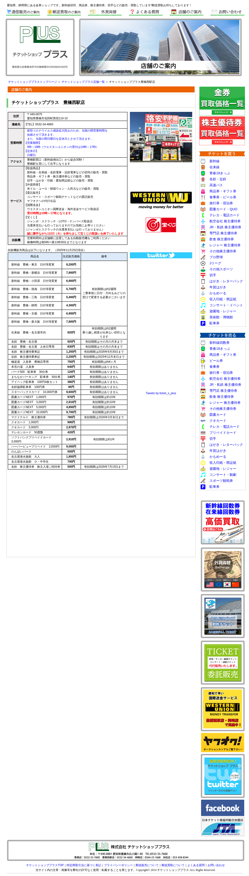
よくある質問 (196, 865)
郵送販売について (147, 865)
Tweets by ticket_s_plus (161, 393)
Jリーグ (215, 263)
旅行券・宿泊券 (221, 203)
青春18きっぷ (219, 173)
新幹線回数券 (219, 342)
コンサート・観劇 (222, 475)
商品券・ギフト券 (222, 191)
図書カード (217, 415)
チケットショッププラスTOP (45, 865)
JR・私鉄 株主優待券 (225, 227)
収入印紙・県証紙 (222, 299)
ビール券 (216, 360)
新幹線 (214, 161)
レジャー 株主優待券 (223, 245)
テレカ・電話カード (224, 215)
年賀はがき (217, 287)
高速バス (216, 185)
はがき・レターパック (226, 281)
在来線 (214, 167)
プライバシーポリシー (118, 865)
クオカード (217, 421)
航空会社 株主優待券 (225, 221)
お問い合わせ (216, 865)
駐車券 (214, 323)
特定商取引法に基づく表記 (84, 865)
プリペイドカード (222, 433)
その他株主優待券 (222, 251)
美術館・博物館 (221, 317)
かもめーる (217, 293)
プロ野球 (216, 257)
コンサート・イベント (226, 305)
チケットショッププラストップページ (33, 82)
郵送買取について (173, 865)
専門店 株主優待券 (223, 233)
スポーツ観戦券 (221, 481)
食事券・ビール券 (222, 197)
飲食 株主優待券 (221, 239)
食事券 (214, 367)
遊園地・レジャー (222, 311)
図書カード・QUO (223, 209)
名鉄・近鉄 (217, 179)
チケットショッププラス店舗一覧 (83, 82)
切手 (212, 275)
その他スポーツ (221, 269)
